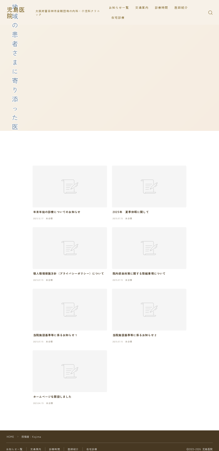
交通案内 (142, 7)
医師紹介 (181, 7)
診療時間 (162, 7)
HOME (10, 436)
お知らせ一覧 (120, 7)
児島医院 (19, 12)
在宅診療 (118, 17)
